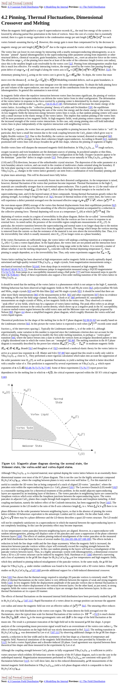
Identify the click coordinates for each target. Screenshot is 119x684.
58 (60, 104)
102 (115, 487)
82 (91, 288)
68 (12, 269)
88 (73, 297)
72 (25, 269)
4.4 (22, 312)
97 (60, 353)
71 (22, 269)
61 (105, 139)
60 (110, 136)
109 (88, 539)
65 (3, 269)
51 (96, 614)
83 (29, 291)
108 (84, 539)
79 (11, 275)
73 (3, 272)
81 (17, 275)
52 (71, 63)
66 (6, 269)
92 (94, 320)
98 (63, 353)
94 (13, 337)
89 (11, 312)
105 (71, 539)
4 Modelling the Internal (56, 7)
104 (19, 536)
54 (47, 104)
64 (37, 266)
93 (28, 323)
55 (51, 104)
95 (70, 340)
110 (10, 582)
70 (19, 269)
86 (36, 294)
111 (30, 600)
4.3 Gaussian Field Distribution (23, 7)
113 (26, 661)
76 (12, 272)
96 (73, 340)
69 (15, 269)
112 (4, 642)
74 (6, 272)
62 (51, 196)
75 (9, 272)
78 (8, 275)
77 (78, 272)
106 (75, 539)
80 (14, 275)
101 (72, 487)
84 (52, 291)
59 (90, 107)
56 (54, 104)
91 (91, 320)
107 (80, 539)
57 (57, 104)
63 (34, 266)
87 (96, 294)
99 (48, 368)
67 (9, 269)
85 (79, 291)
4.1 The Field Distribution (92, 7)
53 (108, 69)
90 (88, 320)
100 (4, 377)
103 (108, 502)
